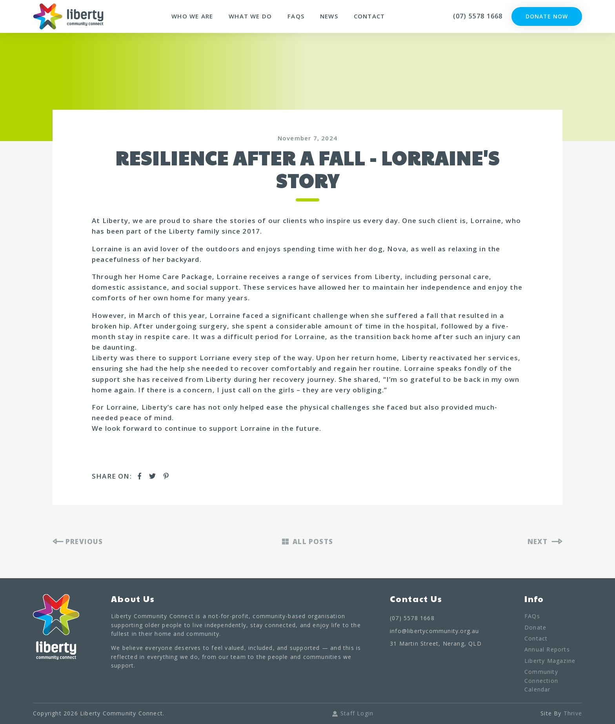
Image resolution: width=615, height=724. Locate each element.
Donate (535, 627)
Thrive (573, 713)
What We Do (250, 16)
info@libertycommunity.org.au (434, 631)
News (329, 16)
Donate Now (546, 16)
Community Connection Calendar (541, 680)
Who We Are (192, 16)
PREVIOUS (78, 541)
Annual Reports (547, 649)
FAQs (295, 16)
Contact (369, 16)
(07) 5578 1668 (478, 16)
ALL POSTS (307, 541)
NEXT (545, 541)
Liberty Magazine (549, 660)
